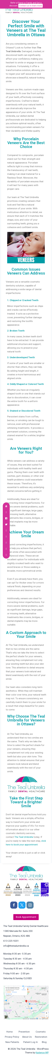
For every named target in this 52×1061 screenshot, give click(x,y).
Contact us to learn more (30, 5)
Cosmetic (41, 1031)
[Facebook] (13, 905)
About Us (27, 1036)
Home (9, 1031)
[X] (22, 905)
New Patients (12, 1042)
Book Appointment (26, 917)
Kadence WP (42, 1052)
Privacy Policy (12, 1036)
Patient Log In (30, 1042)
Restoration (41, 1036)
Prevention (24, 1031)
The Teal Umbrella (23, 837)
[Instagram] (30, 905)
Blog (44, 1042)
